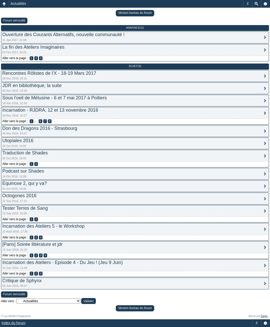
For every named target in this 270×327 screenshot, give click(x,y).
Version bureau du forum (135, 13)
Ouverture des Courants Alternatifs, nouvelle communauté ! (63, 34)
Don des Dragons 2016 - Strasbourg (39, 128)
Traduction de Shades (25, 152)
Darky (264, 316)
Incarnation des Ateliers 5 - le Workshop (43, 226)
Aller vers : (8, 301)
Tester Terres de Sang (25, 208)
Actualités (18, 4)
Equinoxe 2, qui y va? (24, 183)
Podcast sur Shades (23, 171)
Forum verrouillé (14, 20)
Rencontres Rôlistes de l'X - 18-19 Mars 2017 (49, 73)
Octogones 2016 (19, 195)
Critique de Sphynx (22, 280)
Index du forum (13, 323)
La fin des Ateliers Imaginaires (33, 47)
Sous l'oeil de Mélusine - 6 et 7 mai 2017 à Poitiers (54, 97)
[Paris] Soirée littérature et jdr (32, 244)
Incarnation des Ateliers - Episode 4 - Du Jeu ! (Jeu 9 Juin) (62, 262)
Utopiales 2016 (17, 140)
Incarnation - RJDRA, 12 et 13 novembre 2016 (50, 110)
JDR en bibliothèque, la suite (32, 85)
